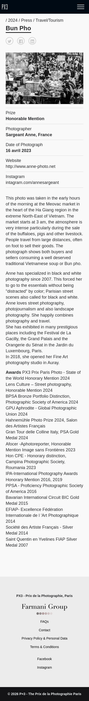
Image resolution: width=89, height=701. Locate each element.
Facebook (44, 659)
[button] (9, 41)
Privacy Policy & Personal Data (44, 638)
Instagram (44, 667)
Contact (44, 630)
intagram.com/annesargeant (32, 182)
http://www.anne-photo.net (30, 166)
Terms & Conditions (44, 647)
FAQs (44, 621)
